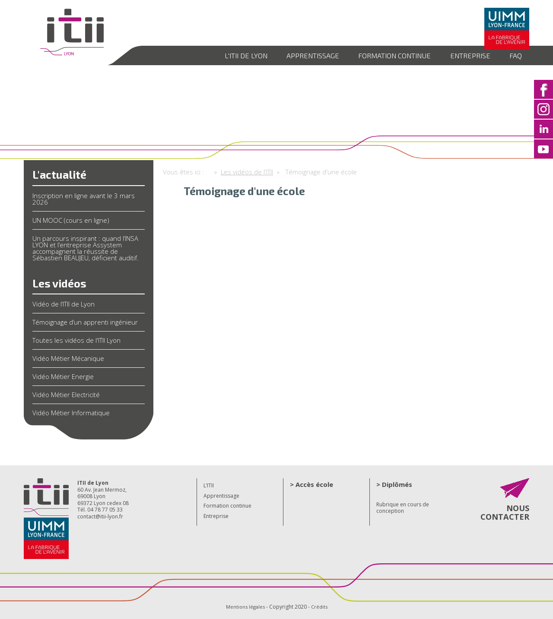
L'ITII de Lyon (226, 55)
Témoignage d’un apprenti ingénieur (85, 322)
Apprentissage (298, 55)
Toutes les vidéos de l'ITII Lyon (76, 340)
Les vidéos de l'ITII (247, 171)
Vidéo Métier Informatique (71, 412)
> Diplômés (394, 484)
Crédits (320, 606)
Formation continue (384, 55)
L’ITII (208, 485)
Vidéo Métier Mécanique (68, 358)
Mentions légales (244, 606)
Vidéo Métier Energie (63, 376)
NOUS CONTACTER (502, 515)
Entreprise (465, 55)
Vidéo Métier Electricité (66, 394)
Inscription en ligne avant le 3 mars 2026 (83, 198)
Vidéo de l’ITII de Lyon (63, 304)
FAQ (514, 55)
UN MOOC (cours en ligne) (70, 220)
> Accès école (311, 484)
